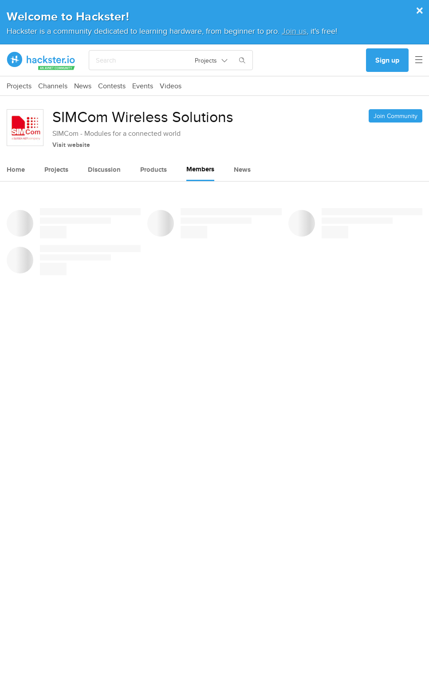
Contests (112, 86)
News (82, 86)
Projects (19, 86)
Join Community (395, 115)
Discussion (104, 169)
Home (16, 169)
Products (153, 169)
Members (200, 169)
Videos (170, 86)
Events (142, 86)
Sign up (387, 60)
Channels (52, 86)
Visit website (71, 144)
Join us (294, 30)
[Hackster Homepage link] (41, 60)
